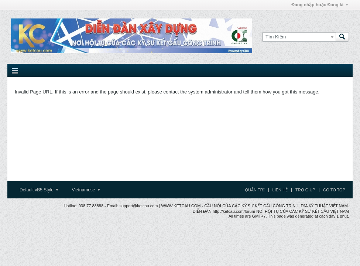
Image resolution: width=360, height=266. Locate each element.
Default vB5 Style (39, 189)
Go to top (334, 190)
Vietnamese (86, 189)
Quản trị (255, 190)
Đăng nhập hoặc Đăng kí (319, 4)
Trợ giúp (305, 190)
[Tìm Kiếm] (299, 37)
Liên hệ (280, 190)
